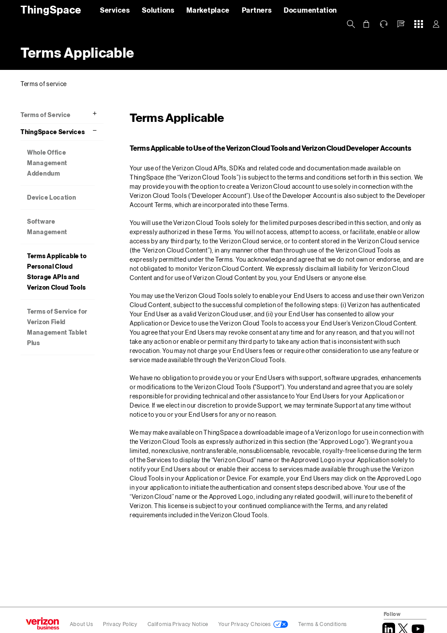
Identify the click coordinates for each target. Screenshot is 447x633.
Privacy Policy (121, 624)
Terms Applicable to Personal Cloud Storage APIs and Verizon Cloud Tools (56, 271)
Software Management (47, 226)
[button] (401, 24)
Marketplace (208, 10)
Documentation (310, 10)
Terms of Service (46, 114)
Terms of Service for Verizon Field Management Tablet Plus (57, 327)
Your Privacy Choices (244, 624)
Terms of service (44, 83)
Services (115, 10)
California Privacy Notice (179, 624)
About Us (81, 624)
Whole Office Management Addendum (47, 163)
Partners (257, 10)
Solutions (158, 10)
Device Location (51, 197)
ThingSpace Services (53, 131)
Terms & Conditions (322, 624)
